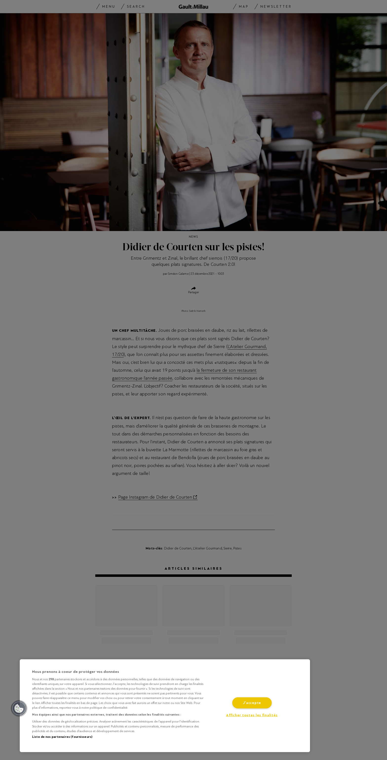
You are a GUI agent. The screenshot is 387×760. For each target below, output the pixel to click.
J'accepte (252, 703)
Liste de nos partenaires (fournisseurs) (62, 737)
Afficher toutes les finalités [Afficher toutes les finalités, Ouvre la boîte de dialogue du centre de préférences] (252, 715)
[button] (19, 708)
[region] (165, 705)
